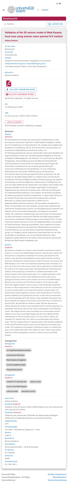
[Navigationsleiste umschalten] (3, 10)
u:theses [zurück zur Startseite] (44, 10)
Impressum (61, 474)
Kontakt (51, 474)
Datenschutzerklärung (57, 480)
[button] (58, 3)
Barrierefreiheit (59, 477)
